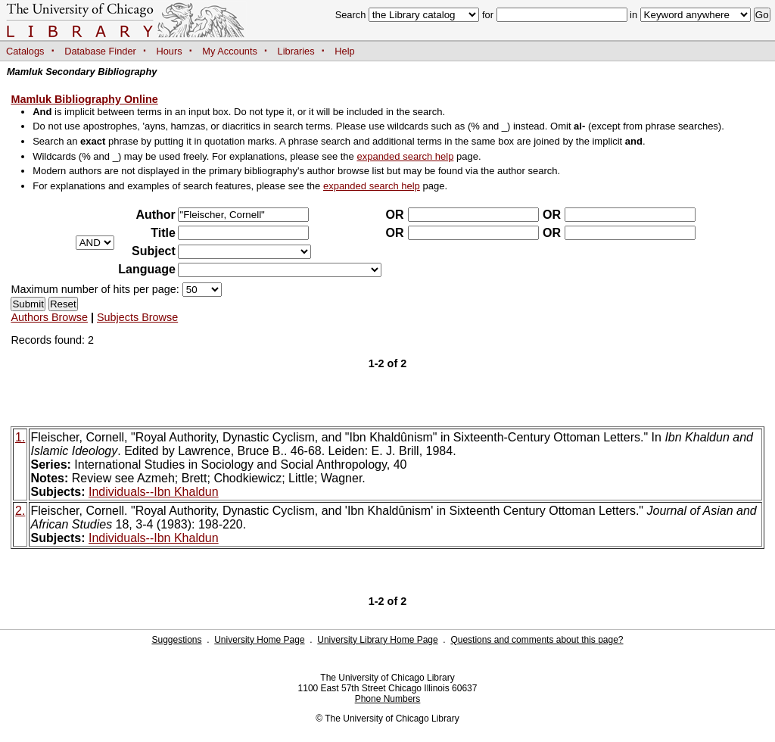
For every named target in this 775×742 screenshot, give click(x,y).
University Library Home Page (377, 639)
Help (344, 51)
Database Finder (100, 51)
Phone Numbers (388, 699)
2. (20, 510)
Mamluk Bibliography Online (84, 99)
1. (20, 437)
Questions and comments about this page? (536, 639)
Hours (169, 51)
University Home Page (259, 639)
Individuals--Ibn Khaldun (154, 491)
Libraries (296, 51)
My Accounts (229, 51)
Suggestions (176, 639)
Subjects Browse (137, 317)
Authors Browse (49, 317)
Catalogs (25, 51)
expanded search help (404, 156)
